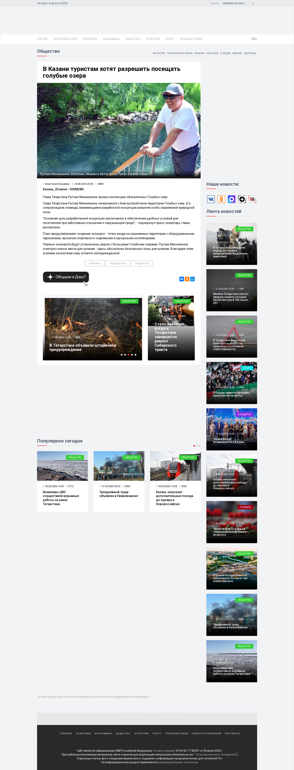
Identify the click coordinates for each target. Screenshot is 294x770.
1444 (241, 387)
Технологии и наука (179, 53)
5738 (241, 569)
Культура (153, 39)
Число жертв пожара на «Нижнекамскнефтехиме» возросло (62, 496)
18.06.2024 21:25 (60, 337)
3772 (126, 486)
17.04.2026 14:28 (224, 335)
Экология (159, 53)
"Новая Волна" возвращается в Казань (228, 440)
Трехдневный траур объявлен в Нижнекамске (175, 494)
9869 (183, 316)
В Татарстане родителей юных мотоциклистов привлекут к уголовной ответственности (229, 345)
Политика (89, 39)
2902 (241, 474)
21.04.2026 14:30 (224, 288)
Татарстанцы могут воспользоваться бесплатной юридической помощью (85, 347)
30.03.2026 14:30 (109, 486)
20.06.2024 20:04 (82, 183)
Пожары (76, 457)
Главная (66, 733)
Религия (199, 53)
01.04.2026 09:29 (166, 486)
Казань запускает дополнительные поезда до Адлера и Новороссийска (229, 484)
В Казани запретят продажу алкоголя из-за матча (231, 394)
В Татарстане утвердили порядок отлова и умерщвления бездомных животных (230, 252)
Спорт (170, 39)
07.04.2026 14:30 (53, 486)
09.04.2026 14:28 (224, 474)
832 (241, 242)
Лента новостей (65, 39)
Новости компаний (206, 733)
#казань (95, 263)
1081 (241, 335)
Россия (42, 39)
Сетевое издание (164, 750)
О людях (225, 53)
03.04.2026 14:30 (224, 569)
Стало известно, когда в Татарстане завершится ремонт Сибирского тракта (170, 337)
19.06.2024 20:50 (166, 316)
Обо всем (212, 53)
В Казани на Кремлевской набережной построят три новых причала (230, 578)
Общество (132, 39)
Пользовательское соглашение (216, 754)
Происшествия (191, 39)
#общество (118, 263)
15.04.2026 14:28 (224, 387)
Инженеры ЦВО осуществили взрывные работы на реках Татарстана (117, 498)
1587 (241, 288)
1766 (241, 433)
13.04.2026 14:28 (224, 433)
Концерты (244, 414)
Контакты (232, 733)
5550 (70, 486)
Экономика (111, 39)
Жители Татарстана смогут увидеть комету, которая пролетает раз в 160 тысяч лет (230, 298)
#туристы (142, 263)
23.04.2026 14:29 (224, 242)
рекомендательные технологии (178, 762)
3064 (183, 486)
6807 (77, 337)
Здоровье (250, 53)
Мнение (237, 53)
